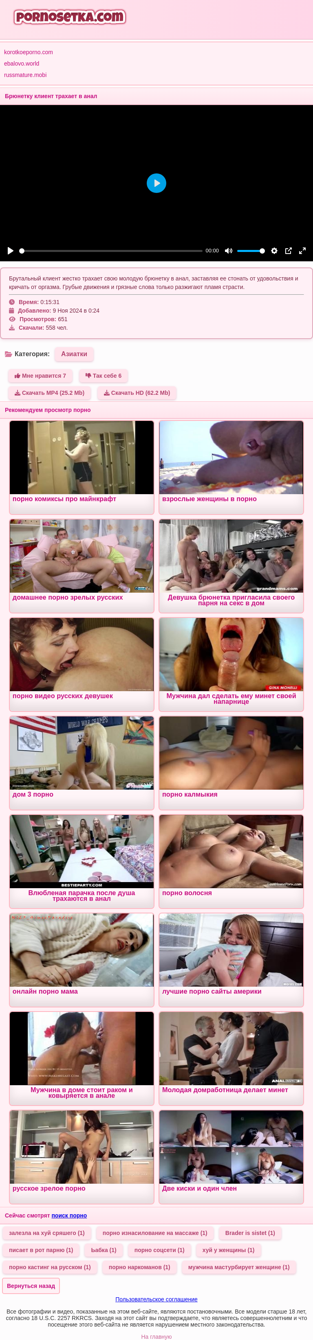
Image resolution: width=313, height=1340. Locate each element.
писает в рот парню (41, 1250)
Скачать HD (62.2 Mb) (137, 393)
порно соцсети (159, 1250)
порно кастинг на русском (50, 1267)
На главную (156, 1336)
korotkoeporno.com (28, 52)
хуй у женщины (229, 1250)
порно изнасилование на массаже (155, 1233)
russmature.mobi (25, 75)
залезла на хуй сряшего (47, 1233)
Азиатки (74, 353)
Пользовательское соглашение (156, 1299)
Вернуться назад (31, 1286)
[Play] (10, 250)
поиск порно (69, 1215)
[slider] (111, 251)
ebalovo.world (21, 63)
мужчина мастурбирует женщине (239, 1267)
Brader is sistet (250, 1233)
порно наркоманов (139, 1267)
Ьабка (103, 1250)
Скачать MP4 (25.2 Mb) (49, 393)
